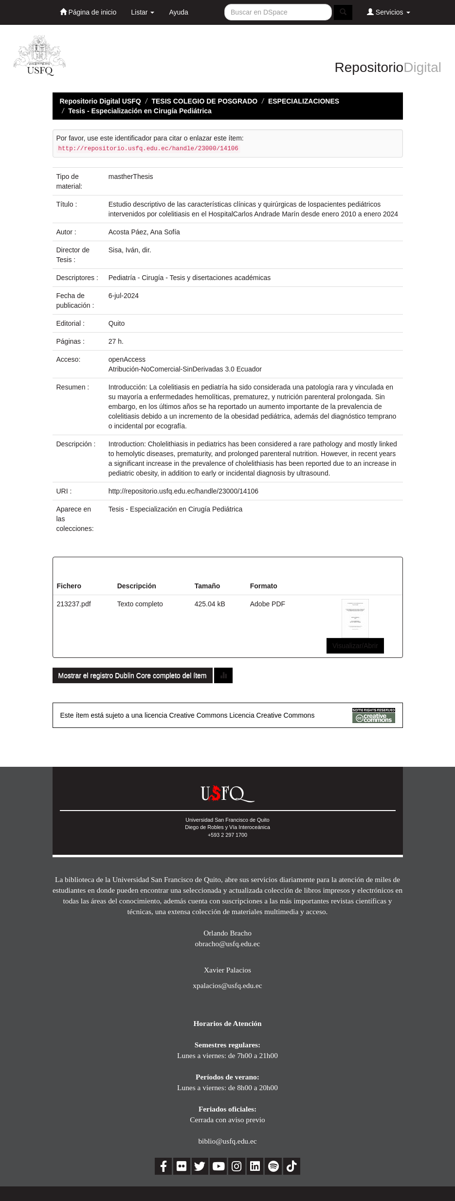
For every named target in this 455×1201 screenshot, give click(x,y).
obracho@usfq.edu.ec (227, 943)
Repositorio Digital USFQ (100, 101)
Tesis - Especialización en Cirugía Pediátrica (140, 111)
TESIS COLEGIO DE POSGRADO (204, 101)
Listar (142, 12)
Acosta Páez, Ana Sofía (144, 232)
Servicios (388, 12)
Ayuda (178, 12)
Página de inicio (88, 12)
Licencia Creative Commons (271, 715)
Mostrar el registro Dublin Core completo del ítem (132, 675)
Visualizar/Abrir (355, 646)
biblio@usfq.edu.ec (227, 1141)
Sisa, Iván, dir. (130, 250)
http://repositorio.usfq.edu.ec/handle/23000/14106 (183, 491)
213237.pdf (74, 604)
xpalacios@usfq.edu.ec (227, 985)
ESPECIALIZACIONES (303, 101)
